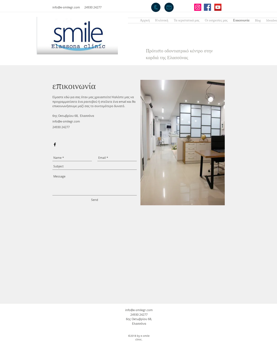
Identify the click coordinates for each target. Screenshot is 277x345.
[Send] (94, 200)
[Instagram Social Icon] (197, 7)
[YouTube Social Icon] (217, 7)
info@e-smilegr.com (66, 7)
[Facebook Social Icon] (207, 7)
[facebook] (54, 144)
